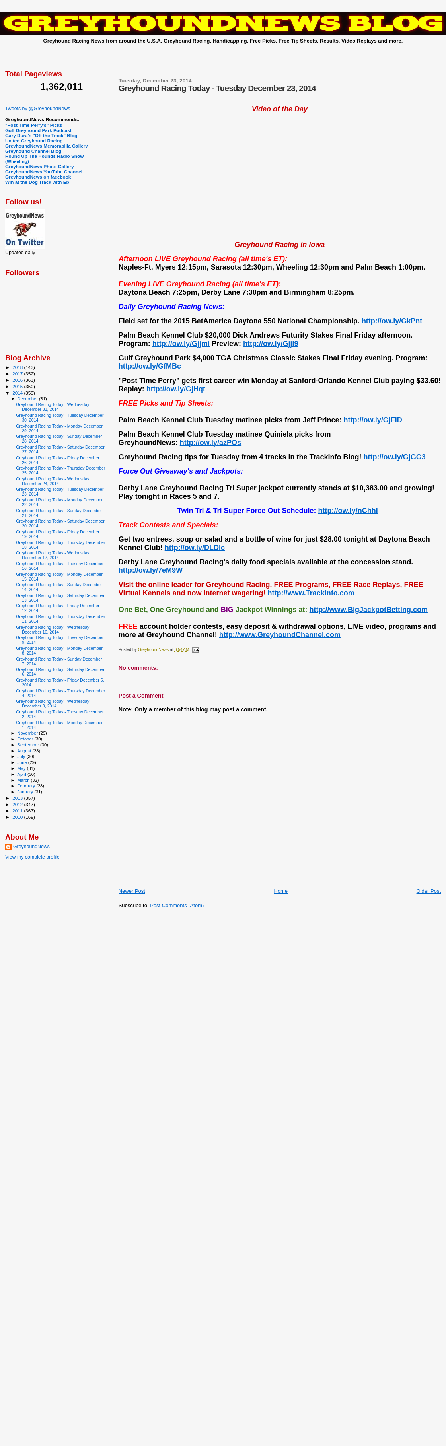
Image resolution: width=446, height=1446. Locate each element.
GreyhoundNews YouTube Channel (43, 171)
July (22, 756)
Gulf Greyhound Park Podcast (38, 130)
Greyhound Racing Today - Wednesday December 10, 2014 (52, 629)
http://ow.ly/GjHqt (175, 389)
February (27, 785)
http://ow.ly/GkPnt (392, 321)
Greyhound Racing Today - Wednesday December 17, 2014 (52, 555)
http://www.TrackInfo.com (310, 593)
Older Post (429, 891)
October (26, 739)
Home (281, 891)
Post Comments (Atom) (177, 905)
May (22, 768)
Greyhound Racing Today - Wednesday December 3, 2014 (52, 703)
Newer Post (132, 891)
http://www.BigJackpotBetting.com (369, 610)
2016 (18, 380)
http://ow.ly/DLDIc (195, 548)
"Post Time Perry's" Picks (33, 125)
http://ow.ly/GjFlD (373, 420)
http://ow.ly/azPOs (210, 443)
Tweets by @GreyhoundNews (37, 108)
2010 (18, 817)
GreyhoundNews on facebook (38, 176)
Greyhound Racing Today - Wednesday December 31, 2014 (52, 407)
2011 (18, 810)
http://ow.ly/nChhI (348, 511)
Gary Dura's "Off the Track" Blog (41, 135)
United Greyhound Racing (34, 140)
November (28, 733)
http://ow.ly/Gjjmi (181, 344)
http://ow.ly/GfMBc (150, 366)
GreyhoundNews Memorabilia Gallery (46, 145)
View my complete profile (32, 857)
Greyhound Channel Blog (33, 151)
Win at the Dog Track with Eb (37, 182)
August (25, 750)
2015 (18, 386)
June (23, 762)
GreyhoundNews (31, 846)
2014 (18, 392)
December (28, 398)
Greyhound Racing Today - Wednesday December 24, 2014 (52, 481)
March (24, 780)
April (22, 774)
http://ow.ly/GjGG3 (394, 457)
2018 (18, 367)
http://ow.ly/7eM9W (151, 570)
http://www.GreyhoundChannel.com (280, 635)
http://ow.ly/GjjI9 (270, 344)
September (29, 744)
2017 (18, 373)
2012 (18, 804)
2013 (18, 798)
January (26, 791)
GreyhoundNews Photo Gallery (39, 166)
